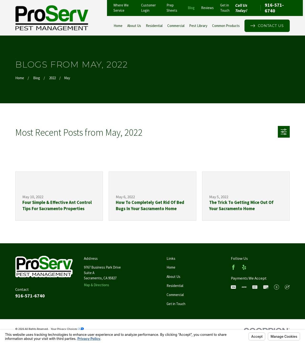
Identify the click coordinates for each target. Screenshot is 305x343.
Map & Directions (96, 285)
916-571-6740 (274, 8)
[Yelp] (244, 267)
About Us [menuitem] (134, 25)
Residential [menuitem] (154, 25)
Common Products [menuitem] (226, 25)
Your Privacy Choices (67, 329)
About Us (173, 276)
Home (171, 267)
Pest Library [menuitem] (198, 25)
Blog (191, 7)
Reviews (207, 7)
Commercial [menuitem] (175, 25)
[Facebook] (233, 267)
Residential (175, 285)
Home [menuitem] (118, 25)
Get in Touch (176, 303)
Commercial (175, 294)
